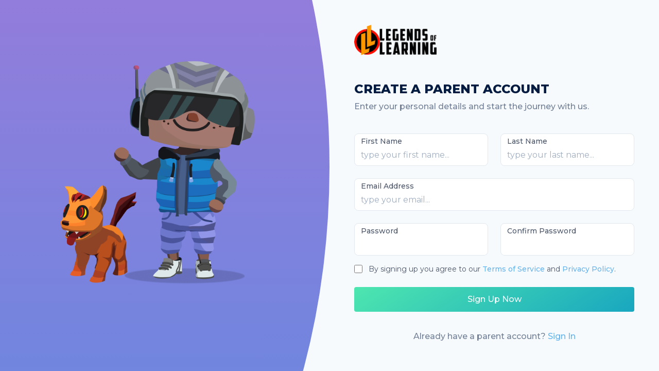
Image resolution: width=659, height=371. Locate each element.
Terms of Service (513, 269)
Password (379, 230)
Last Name (527, 141)
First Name (381, 141)
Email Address (387, 186)
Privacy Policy (588, 269)
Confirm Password (541, 230)
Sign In (562, 336)
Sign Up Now (494, 299)
